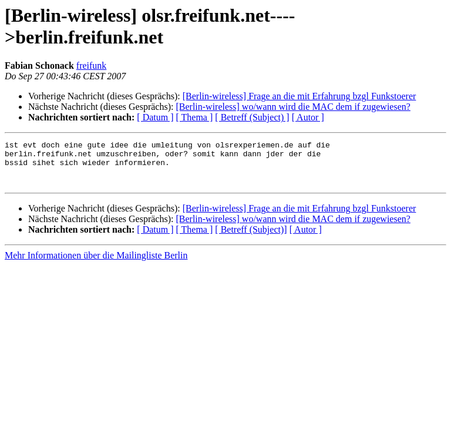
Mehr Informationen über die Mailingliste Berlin (96, 264)
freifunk (91, 65)
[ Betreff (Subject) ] (252, 117)
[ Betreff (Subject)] (251, 238)
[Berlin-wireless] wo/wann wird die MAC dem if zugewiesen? (293, 107)
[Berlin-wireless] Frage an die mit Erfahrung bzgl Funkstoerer (299, 96)
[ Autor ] (308, 117)
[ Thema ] (194, 117)
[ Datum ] (155, 117)
